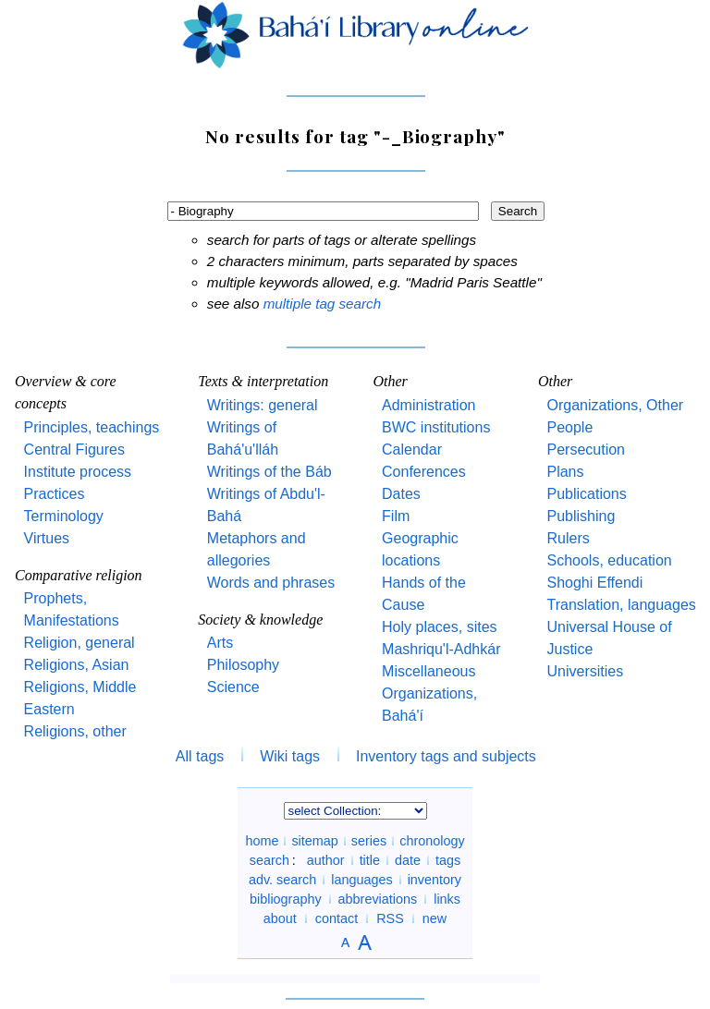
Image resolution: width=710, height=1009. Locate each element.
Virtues (47, 538)
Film (396, 516)
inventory (434, 879)
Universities (584, 671)
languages (361, 879)
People (569, 427)
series (368, 840)
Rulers (567, 538)
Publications (586, 494)
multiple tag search (322, 303)
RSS (390, 918)
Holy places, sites (439, 627)
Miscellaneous (428, 671)
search (269, 860)
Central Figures (74, 449)
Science (233, 687)
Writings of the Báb (269, 472)
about (280, 918)
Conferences (424, 472)
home (261, 840)
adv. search (282, 879)
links (447, 899)
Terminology (64, 516)
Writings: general (262, 405)
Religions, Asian (76, 665)
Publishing (580, 516)
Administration (428, 405)
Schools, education (608, 560)
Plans (564, 472)
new (434, 918)
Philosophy (243, 665)
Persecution (585, 449)
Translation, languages (620, 605)
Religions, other (75, 731)
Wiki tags (290, 756)
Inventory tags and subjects (446, 756)
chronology (431, 840)
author (326, 860)
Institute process (78, 472)
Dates (401, 494)
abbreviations (378, 899)
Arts (220, 642)
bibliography (286, 899)
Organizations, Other (614, 405)
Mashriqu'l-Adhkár (441, 649)
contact (336, 918)
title (370, 860)
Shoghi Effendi (594, 582)
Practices (54, 494)
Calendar (412, 449)
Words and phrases (271, 582)
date (408, 860)
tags (447, 860)
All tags (200, 756)
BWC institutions (436, 427)
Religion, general (79, 642)
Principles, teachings (92, 427)
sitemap (314, 840)
